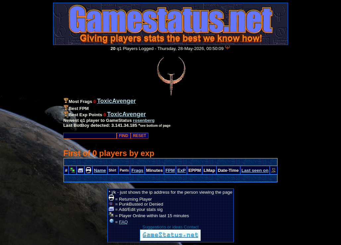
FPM (170, 170)
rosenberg (143, 120)
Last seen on (255, 170)
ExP (181, 170)
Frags (137, 170)
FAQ (123, 222)
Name (100, 170)
